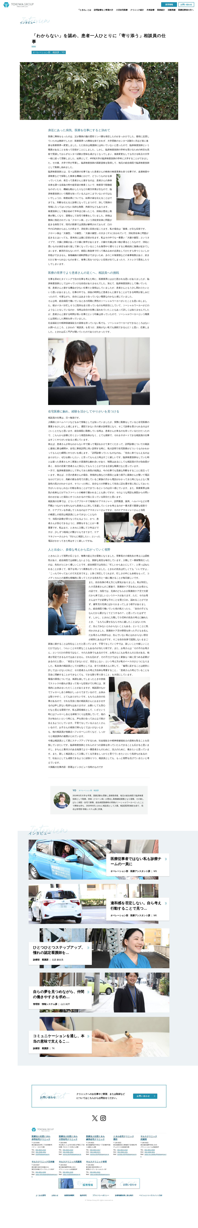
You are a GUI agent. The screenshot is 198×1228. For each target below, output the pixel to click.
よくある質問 (41, 1195)
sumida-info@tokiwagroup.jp (126, 1154)
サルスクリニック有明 (96, 1162)
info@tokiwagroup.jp (42, 1154)
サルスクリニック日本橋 (43, 1162)
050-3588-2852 (41, 1152)
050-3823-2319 (68, 1150)
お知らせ (55, 1195)
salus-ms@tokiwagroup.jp (71, 1174)
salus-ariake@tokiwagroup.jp (99, 1174)
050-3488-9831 (150, 1152)
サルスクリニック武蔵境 (70, 1162)
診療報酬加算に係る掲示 (124, 1195)
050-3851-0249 (68, 1172)
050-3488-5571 (95, 1152)
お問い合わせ (146, 1096)
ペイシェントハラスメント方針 (150, 1195)
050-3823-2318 (122, 1150)
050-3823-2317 (95, 1150)
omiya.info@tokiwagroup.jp (72, 1154)
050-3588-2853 (68, 1152)
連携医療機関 (69, 1195)
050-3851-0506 (150, 1150)
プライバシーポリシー (101, 1195)
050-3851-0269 (41, 1172)
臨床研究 (83, 1195)
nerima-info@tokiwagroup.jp (99, 1154)
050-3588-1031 (122, 1152)
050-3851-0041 (95, 1172)
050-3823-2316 (41, 1150)
